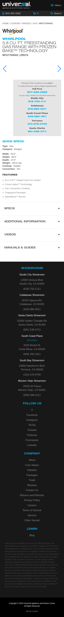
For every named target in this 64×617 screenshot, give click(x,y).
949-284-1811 (37, 116)
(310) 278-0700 (32, 374)
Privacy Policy (32, 500)
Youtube (32, 430)
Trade (32, 480)
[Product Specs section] (32, 208)
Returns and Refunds (32, 495)
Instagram (32, 420)
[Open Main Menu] (56, 5)
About (32, 460)
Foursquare (32, 440)
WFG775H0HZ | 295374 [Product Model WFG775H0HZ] (15, 55)
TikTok (32, 425)
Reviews (32, 485)
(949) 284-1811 (32, 354)
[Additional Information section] (32, 221)
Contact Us (32, 490)
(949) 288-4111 (32, 395)
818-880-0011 (37, 108)
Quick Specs (13, 141)
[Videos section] (32, 234)
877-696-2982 (37, 92)
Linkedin (32, 445)
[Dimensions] (32, 158)
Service (32, 515)
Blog (32, 535)
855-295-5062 (21, 565)
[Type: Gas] (32, 146)
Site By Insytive (32, 611)
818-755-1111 (37, 101)
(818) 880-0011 (32, 309)
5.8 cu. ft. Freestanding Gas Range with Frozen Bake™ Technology (29, 47)
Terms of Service (32, 510)
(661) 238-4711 (32, 329)
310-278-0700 (37, 123)
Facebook (32, 415)
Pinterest (32, 435)
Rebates (32, 470)
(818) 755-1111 (32, 288)
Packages (32, 475)
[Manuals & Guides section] (32, 248)
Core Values (32, 465)
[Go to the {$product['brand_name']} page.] (12, 31)
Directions (32, 340)
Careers (32, 505)
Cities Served (31, 520)
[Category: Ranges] (32, 149)
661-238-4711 (37, 131)
